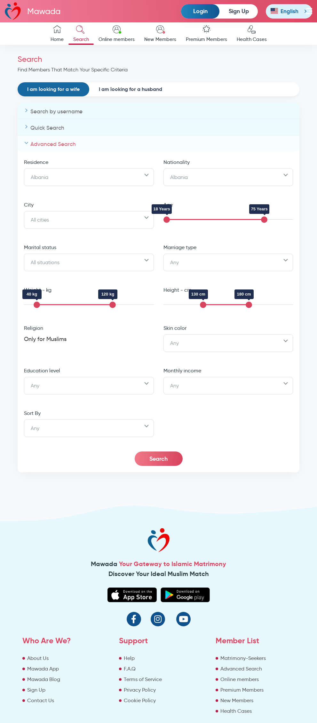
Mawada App (43, 669)
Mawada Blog (43, 679)
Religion (33, 328)
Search (81, 33)
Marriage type (179, 247)
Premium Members (206, 33)
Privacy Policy (140, 690)
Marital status (40, 247)
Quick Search (47, 128)
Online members (117, 33)
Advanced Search (53, 144)
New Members (160, 33)
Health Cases (252, 33)
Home (57, 33)
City (29, 205)
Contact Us (40, 700)
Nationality (176, 162)
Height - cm (177, 290)
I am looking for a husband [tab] (130, 89)
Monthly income (182, 371)
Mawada (32, 11)
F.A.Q (130, 669)
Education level (42, 371)
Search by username (56, 111)
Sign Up (239, 11)
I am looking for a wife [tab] (53, 89)
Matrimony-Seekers (243, 658)
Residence (36, 162)
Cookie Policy (140, 700)
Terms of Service (143, 679)
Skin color (174, 328)
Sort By (32, 413)
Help (129, 658)
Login (200, 11)
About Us (38, 658)
